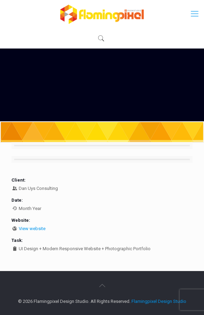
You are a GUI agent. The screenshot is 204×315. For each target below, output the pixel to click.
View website (32, 228)
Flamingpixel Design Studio (158, 301)
